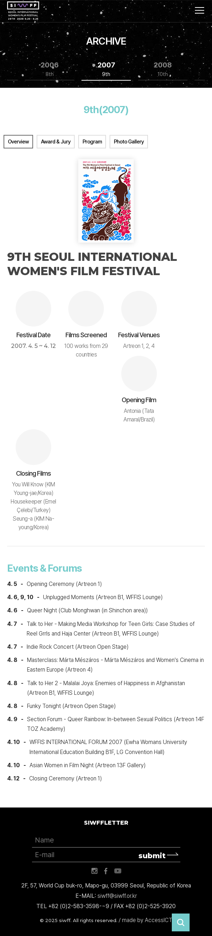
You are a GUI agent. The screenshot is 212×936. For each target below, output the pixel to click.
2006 (50, 69)
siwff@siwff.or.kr (117, 895)
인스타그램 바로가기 (94, 871)
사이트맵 (199, 10)
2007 (106, 69)
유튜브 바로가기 (117, 871)
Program (92, 141)
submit (152, 855)
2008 (163, 69)
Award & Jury (55, 141)
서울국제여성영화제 (23, 10)
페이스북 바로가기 (106, 871)
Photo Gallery (129, 141)
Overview (18, 141)
